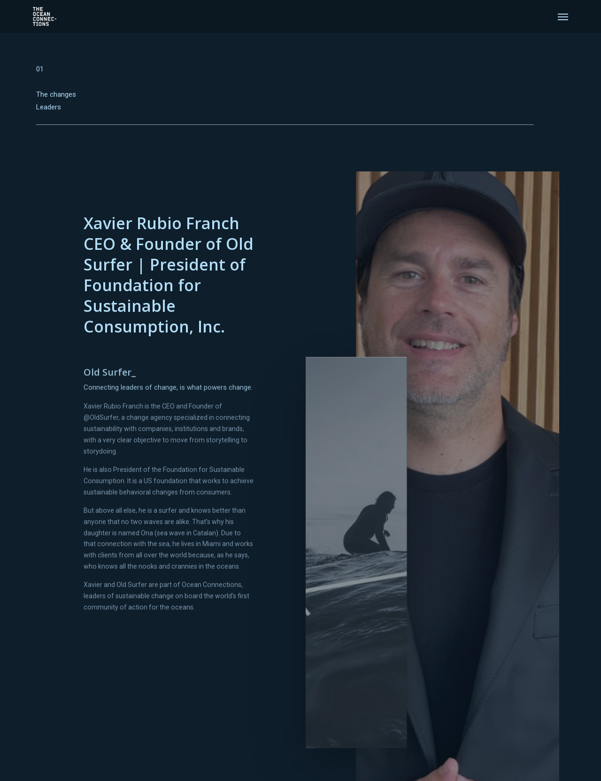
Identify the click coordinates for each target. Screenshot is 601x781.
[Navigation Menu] (563, 16)
